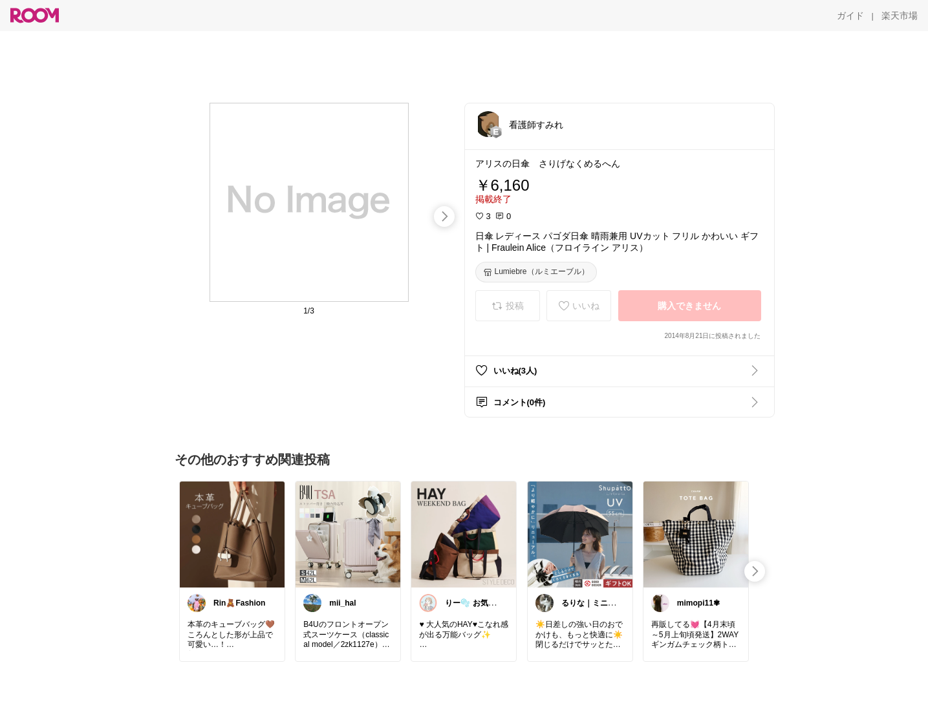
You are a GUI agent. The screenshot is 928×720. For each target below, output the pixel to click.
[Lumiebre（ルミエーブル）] (536, 272)
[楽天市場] (899, 15)
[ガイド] (850, 15)
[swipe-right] (444, 216)
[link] (232, 534)
